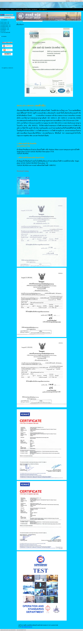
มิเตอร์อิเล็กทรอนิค (27, 9)
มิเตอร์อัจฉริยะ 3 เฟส (4, 29)
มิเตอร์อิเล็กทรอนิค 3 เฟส (5, 26)
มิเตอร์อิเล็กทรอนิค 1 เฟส (5, 25)
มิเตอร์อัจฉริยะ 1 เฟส (4, 28)
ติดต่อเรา (13, 9)
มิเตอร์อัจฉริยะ (34, 9)
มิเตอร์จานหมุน (19, 9)
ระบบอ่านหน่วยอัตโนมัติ (5, 32)
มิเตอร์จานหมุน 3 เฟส (4, 23)
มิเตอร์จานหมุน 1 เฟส (4, 22)
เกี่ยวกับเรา (7, 9)
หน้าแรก (2, 9)
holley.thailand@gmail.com (26, 626)
